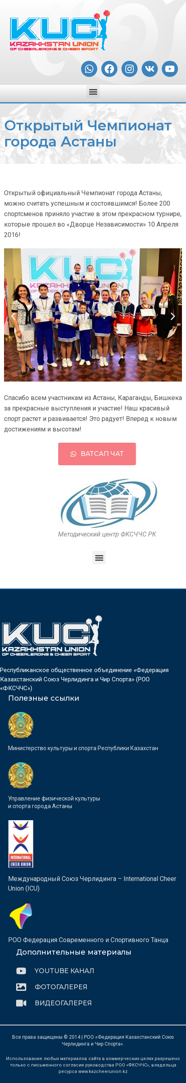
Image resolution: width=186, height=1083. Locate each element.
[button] (93, 91)
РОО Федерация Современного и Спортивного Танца (88, 940)
